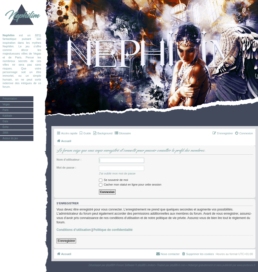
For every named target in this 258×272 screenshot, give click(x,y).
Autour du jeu (10, 138)
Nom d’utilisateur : (69, 159)
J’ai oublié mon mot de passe (117, 173)
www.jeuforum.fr (246, 265)
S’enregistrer (66, 241)
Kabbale (7, 115)
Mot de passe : (66, 167)
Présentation (10, 98)
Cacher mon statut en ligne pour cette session (130, 184)
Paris (5, 110)
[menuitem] (85, 133)
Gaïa (5, 121)
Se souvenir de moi (113, 179)
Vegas (6, 104)
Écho (5, 127)
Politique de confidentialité (113, 230)
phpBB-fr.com (178, 265)
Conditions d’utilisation (74, 230)
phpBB (110, 265)
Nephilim (22, 15)
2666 (5, 132)
